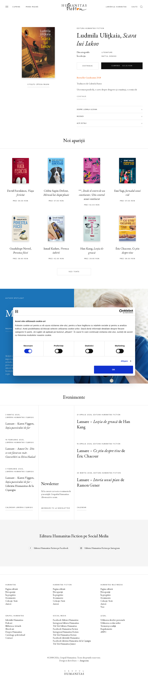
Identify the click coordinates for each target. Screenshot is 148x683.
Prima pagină (32, 7)
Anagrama (84, 660)
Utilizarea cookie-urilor (111, 623)
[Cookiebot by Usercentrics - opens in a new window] (121, 311)
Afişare (124, 361)
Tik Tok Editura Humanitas (65, 626)
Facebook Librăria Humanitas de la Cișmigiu (72, 640)
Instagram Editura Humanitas (66, 623)
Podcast (8, 623)
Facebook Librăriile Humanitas (66, 637)
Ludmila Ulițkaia (98, 35)
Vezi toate (74, 272)
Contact (9, 637)
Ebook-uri (9, 628)
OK (113, 369)
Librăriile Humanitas (116, 7)
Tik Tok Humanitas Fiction (64, 634)
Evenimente (10, 597)
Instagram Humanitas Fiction (65, 631)
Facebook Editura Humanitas (65, 620)
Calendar (81, 507)
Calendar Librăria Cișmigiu (19, 507)
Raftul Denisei (109, 56)
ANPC (104, 631)
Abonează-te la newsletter (55, 508)
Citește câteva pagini (38, 84)
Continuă (81, 96)
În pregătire (10, 595)
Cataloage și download (15, 634)
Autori (8, 603)
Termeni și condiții (108, 626)
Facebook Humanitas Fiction (65, 628)
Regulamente (106, 628)
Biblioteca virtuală (13, 626)
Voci (102, 606)
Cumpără (121, 65)
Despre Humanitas (13, 631)
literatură (107, 52)
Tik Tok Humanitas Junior (64, 643)
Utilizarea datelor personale (113, 620)
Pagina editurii (11, 589)
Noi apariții (10, 592)
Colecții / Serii (11, 600)
